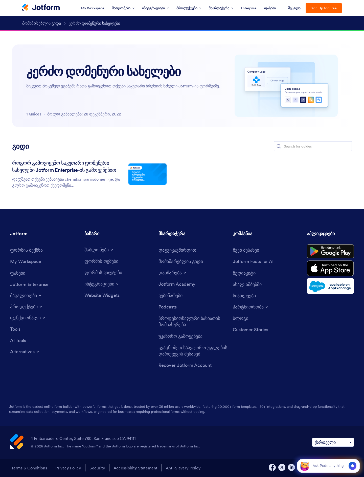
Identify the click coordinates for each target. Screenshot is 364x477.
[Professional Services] (193, 321)
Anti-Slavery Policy (183, 467)
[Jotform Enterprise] (29, 284)
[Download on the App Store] (330, 268)
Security (97, 467)
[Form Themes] (101, 261)
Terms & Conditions (29, 467)
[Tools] (15, 329)
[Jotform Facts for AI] (253, 261)
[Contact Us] (177, 250)
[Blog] (240, 318)
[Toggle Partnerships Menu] (251, 307)
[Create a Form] (26, 250)
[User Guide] (180, 261)
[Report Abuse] (180, 336)
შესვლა (294, 8)
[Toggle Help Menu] (172, 272)
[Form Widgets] (103, 272)
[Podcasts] (167, 307)
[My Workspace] (25, 261)
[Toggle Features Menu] (28, 317)
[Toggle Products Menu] (26, 306)
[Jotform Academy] (176, 284)
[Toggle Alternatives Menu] (25, 351)
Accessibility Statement (135, 467)
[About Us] (246, 250)
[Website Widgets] (102, 295)
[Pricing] (17, 273)
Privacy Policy (68, 467)
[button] (278, 146)
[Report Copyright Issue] (193, 351)
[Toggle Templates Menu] (99, 249)
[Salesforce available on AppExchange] (330, 286)
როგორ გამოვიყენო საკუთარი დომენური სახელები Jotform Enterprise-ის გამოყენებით (64, 166)
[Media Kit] (244, 273)
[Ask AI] (328, 466)
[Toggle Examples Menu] (26, 295)
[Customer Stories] (250, 329)
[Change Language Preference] (333, 442)
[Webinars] (170, 295)
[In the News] (247, 284)
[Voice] (352, 466)
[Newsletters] (244, 295)
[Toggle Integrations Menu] (101, 284)
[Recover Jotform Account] (185, 365)
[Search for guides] (317, 146)
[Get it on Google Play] (330, 251)
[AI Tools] (18, 340)
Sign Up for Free (324, 8)
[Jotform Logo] (41, 8)
